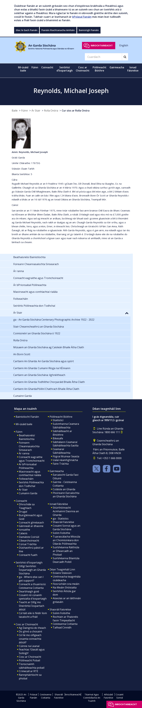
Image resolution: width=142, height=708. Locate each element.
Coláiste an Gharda (64, 489)
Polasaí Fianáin (33, 696)
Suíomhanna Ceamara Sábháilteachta (66, 425)
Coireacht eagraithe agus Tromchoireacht (31, 458)
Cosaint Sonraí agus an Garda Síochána (66, 527)
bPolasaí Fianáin (82, 17)
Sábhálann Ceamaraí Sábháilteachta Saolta (65, 443)
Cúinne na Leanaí (29, 646)
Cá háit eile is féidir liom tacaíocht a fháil (33, 614)
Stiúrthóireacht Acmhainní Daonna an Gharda (66, 511)
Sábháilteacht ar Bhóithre (62, 432)
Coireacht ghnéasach (31, 522)
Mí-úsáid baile (23, 69)
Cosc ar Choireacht (27, 624)
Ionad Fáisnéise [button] (133, 69)
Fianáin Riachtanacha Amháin (58, 30)
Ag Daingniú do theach (32, 628)
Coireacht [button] (47, 67)
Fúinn (24, 110)
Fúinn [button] (35, 67)
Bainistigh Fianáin (89, 30)
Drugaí (23, 511)
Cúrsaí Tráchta (27, 544)
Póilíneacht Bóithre (61, 416)
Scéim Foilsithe (61, 533)
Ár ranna (24, 453)
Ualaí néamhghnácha (65, 460)
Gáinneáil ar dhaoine (31, 526)
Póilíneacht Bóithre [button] (99, 69)
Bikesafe (58, 438)
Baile (15, 110)
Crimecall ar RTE (28, 671)
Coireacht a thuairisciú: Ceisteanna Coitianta (32, 586)
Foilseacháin (26, 478)
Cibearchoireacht (29, 540)
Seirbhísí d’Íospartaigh (29, 562)
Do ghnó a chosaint (30, 631)
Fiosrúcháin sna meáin (66, 584)
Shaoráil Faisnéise (63, 522)
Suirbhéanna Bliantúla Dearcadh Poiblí (66, 560)
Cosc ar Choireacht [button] (82, 69)
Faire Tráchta (61, 463)
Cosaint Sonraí (119, 696)
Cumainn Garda (28, 493)
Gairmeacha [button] (117, 67)
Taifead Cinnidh (62, 627)
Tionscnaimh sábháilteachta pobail (31, 665)
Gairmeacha (57, 471)
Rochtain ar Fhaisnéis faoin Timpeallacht (65, 618)
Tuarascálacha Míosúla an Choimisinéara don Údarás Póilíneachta (66, 540)
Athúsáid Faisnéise (108, 696)
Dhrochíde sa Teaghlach (27, 506)
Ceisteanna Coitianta (65, 624)
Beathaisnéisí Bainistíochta (27, 437)
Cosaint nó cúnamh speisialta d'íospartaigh (33, 596)
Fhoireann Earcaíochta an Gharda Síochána (66, 494)
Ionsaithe (24, 529)
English (123, 45)
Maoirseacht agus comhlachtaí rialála (30, 473)
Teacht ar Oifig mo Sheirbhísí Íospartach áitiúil (31, 605)
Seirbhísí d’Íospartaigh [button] (65, 69)
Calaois (23, 533)
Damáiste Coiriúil (29, 537)
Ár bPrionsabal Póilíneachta (28, 466)
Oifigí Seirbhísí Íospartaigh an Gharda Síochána (32, 569)
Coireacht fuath (28, 555)
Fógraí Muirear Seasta (66, 456)
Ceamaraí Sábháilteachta (61, 450)
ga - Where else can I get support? (31, 578)
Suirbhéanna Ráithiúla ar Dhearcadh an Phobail (66, 551)
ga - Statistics (61, 518)
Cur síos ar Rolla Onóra (75, 110)
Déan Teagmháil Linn (62, 569)
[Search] (103, 56)
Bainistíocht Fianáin (27, 416)
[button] (127, 313)
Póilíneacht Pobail (29, 660)
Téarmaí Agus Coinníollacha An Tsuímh (91, 697)
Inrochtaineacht (102, 45)
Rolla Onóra (51, 110)
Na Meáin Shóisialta (64, 587)
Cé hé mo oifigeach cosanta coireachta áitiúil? (30, 638)
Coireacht (21, 501)
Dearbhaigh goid (29, 591)
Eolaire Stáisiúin (62, 573)
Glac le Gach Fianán (26, 30)
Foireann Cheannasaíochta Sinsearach (29, 446)
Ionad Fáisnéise (59, 504)
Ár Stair (36, 110)
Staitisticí (58, 420)
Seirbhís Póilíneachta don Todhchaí (31, 484)
